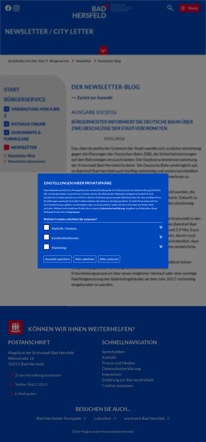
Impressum (73, 211)
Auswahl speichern (57, 259)
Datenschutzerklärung (112, 208)
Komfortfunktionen (65, 238)
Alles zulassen (109, 259)
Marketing (59, 248)
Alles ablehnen (85, 259)
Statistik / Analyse (64, 228)
